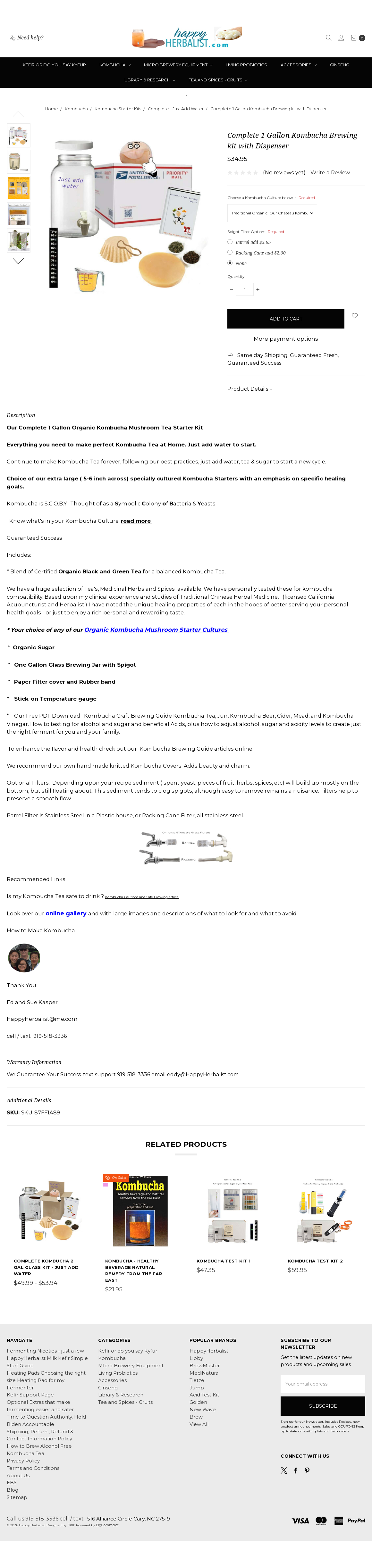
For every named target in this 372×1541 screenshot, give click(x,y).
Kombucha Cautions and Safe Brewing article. (142, 897)
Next (19, 260)
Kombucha (115, 64)
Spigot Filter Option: (255, 231)
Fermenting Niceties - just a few (45, 1351)
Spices (166, 589)
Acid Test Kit (204, 1395)
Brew (196, 1417)
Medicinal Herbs (122, 589)
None (241, 263)
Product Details (250, 389)
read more (136, 520)
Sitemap (17, 1497)
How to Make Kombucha (41, 930)
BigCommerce (107, 1525)
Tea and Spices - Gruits (218, 79)
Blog (12, 1490)
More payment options (286, 338)
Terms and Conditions (33, 1468)
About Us (18, 1476)
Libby (196, 1358)
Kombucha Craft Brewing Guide (127, 715)
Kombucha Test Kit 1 (223, 1260)
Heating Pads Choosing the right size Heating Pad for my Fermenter (46, 1380)
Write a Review (330, 172)
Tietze (197, 1380)
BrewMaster (205, 1366)
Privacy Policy (23, 1461)
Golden (198, 1402)
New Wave (203, 1409)
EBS (12, 1483)
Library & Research (149, 79)
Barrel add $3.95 (253, 242)
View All (199, 1424)
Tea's (91, 589)
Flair (70, 1525)
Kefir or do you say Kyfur (54, 64)
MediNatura (204, 1373)
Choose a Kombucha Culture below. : (271, 197)
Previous (19, 113)
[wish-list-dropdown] (354, 316)
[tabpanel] (49, 1235)
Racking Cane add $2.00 (261, 253)
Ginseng (339, 64)
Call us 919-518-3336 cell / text (45, 1518)
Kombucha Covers (156, 765)
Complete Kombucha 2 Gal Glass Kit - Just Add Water (46, 1267)
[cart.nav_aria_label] (356, 37)
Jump (197, 1388)
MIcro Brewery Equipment (178, 64)
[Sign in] (340, 37)
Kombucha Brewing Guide (176, 749)
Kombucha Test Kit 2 (315, 1260)
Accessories (299, 64)
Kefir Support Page (30, 1395)
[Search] (328, 37)
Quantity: (236, 276)
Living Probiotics (246, 64)
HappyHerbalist (209, 1351)
